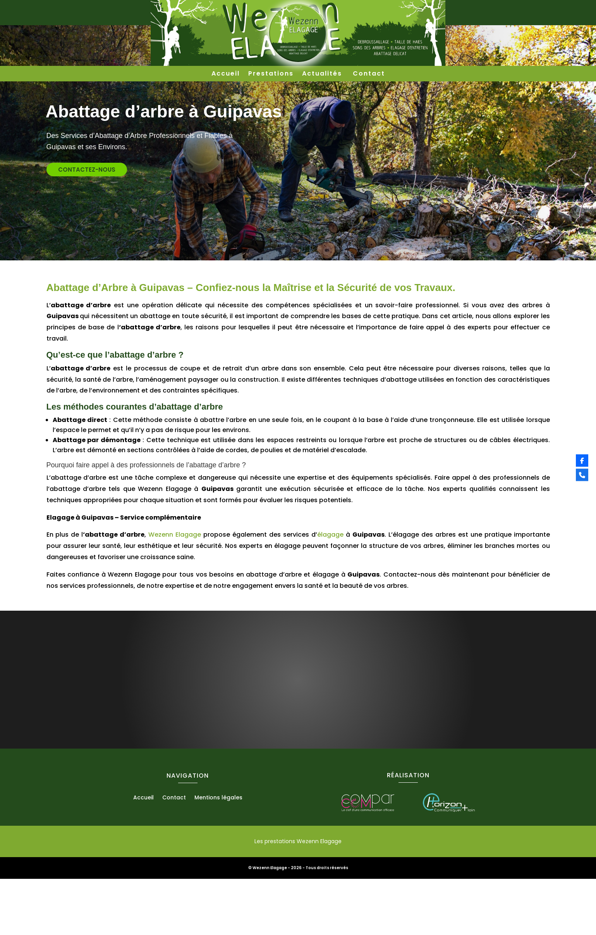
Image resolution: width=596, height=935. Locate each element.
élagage (330, 590)
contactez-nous (48, 226)
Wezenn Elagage (173, 590)
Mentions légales (218, 854)
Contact (369, 74)
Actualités (323, 74)
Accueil (225, 74)
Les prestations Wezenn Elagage (298, 897)
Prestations (271, 74)
